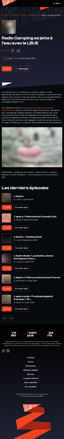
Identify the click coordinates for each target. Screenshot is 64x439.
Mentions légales (31, 370)
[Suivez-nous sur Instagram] (8, 351)
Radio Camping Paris (30, 15)
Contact (31, 358)
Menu (56, 3)
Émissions (14, 15)
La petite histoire (32, 378)
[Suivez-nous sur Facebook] (3, 351)
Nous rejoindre (31, 382)
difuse (41, 396)
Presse (32, 362)
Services (32, 374)
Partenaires (32, 366)
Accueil (5, 15)
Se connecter (32, 387)
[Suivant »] (11, 318)
